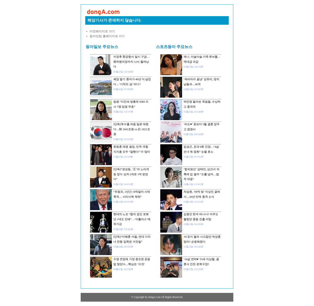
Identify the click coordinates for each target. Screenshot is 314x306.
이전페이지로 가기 (102, 31)
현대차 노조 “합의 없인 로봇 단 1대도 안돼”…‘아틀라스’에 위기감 (131, 219)
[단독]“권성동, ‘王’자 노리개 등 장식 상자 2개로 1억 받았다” (131, 174)
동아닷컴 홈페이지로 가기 (107, 36)
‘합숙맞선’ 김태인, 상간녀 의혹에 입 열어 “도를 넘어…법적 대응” (201, 174)
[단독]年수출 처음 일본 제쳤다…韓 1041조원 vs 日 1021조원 (131, 129)
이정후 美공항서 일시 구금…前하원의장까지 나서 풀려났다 (131, 61)
